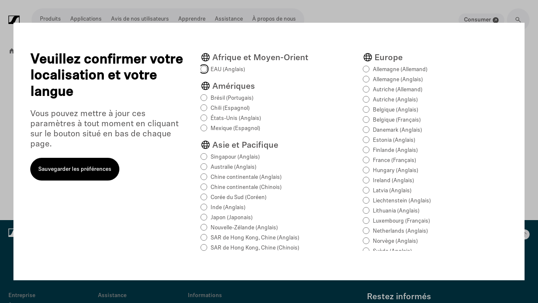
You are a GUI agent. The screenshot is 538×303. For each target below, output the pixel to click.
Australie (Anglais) (233, 167)
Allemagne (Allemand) (400, 69)
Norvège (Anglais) (395, 241)
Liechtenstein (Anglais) (402, 201)
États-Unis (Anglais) (236, 118)
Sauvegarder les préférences (74, 169)
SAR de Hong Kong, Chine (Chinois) (255, 248)
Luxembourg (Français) (401, 221)
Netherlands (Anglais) (400, 231)
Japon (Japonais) (232, 218)
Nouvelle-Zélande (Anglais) (244, 228)
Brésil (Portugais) (232, 98)
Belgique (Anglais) (395, 110)
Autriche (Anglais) (395, 100)
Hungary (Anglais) (395, 170)
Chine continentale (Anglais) (246, 177)
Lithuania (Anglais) (396, 211)
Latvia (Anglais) (392, 191)
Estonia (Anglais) (394, 140)
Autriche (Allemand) (397, 90)
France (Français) (394, 160)
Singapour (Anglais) (235, 157)
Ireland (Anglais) (393, 180)
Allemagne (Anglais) (398, 79)
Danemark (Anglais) (397, 130)
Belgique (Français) (397, 120)
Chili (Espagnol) (230, 108)
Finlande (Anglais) (395, 150)
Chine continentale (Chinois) (246, 187)
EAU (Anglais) (228, 69)
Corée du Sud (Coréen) (238, 197)
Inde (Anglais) (228, 207)
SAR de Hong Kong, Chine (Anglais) (255, 238)
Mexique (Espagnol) (235, 128)
